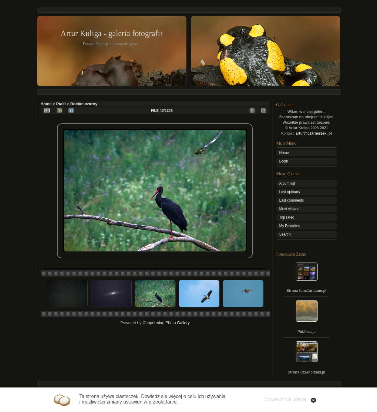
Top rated (287, 217)
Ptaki (61, 104)
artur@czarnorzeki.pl (314, 133)
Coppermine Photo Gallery (166, 322)
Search (285, 234)
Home (46, 104)
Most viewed (289, 209)
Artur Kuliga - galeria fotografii (111, 33)
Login (283, 161)
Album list (287, 183)
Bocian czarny (83, 104)
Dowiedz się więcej (285, 399)
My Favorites (289, 226)
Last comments (291, 200)
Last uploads (289, 192)
